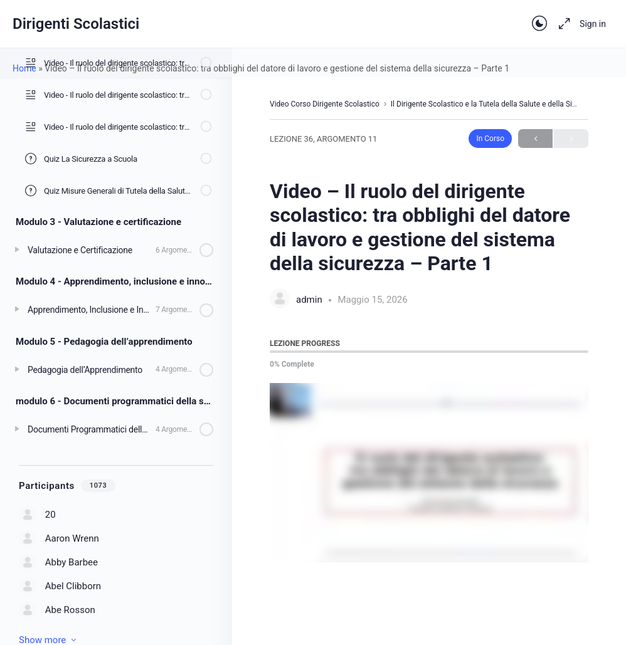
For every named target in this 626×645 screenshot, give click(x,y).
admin (310, 299)
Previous (535, 138)
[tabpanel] (429, 472)
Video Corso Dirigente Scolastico (324, 104)
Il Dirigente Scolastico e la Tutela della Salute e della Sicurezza (494, 104)
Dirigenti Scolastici (76, 24)
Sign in (593, 24)
